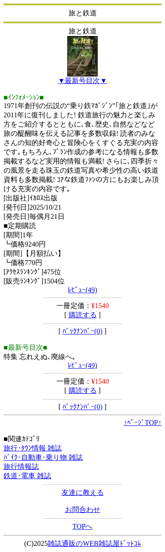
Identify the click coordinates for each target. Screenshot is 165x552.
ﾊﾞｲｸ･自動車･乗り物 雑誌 (43, 457)
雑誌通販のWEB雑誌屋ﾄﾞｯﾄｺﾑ (94, 543)
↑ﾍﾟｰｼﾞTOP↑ (142, 422)
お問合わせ (82, 509)
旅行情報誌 (21, 466)
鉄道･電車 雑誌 (27, 475)
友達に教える (83, 492)
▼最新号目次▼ (82, 80)
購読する (83, 315)
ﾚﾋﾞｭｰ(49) (82, 290)
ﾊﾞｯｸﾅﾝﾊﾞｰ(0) (82, 331)
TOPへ (83, 526)
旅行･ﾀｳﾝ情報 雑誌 (33, 448)
